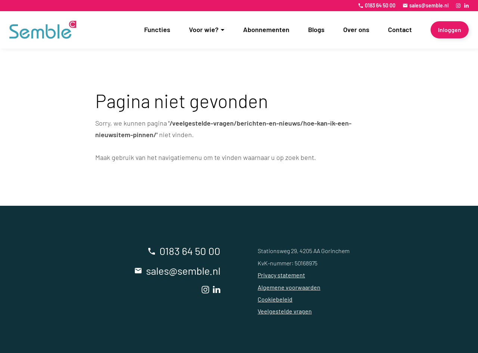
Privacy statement (281, 274)
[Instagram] (458, 5)
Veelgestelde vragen (285, 311)
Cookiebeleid (275, 299)
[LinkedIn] (466, 5)
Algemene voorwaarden (289, 287)
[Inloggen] (450, 29)
